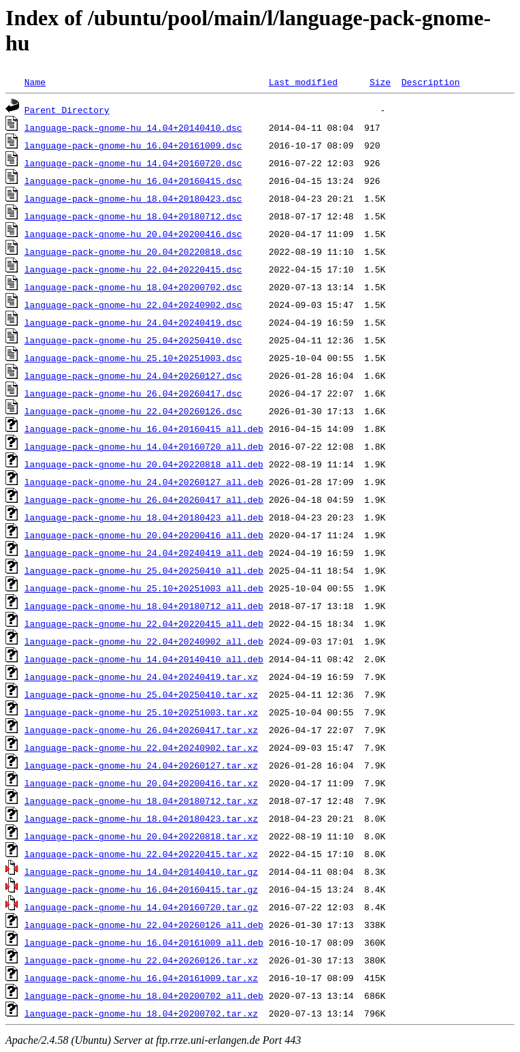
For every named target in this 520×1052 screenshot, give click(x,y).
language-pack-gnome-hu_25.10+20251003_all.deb (144, 588)
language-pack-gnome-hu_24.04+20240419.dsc (133, 322)
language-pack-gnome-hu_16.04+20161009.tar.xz (141, 978)
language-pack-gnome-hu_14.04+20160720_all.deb (144, 446)
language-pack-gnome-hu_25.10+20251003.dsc (133, 358)
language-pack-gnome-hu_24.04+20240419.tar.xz (141, 676)
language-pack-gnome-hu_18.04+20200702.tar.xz (141, 1013)
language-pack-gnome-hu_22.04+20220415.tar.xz (141, 854)
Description (431, 82)
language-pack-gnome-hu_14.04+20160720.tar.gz (141, 907)
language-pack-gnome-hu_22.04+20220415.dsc (133, 269)
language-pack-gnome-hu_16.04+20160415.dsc (133, 180)
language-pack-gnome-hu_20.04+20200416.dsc (133, 234)
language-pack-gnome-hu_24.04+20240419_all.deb (144, 552)
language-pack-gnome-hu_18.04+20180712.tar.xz (141, 800)
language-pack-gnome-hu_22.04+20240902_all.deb (144, 641)
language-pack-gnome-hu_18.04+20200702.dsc (133, 287)
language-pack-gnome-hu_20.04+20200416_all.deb (144, 535)
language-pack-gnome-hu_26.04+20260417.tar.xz (141, 730)
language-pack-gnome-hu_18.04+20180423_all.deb (144, 517)
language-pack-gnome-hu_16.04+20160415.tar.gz (141, 889)
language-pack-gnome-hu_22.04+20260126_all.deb (144, 924)
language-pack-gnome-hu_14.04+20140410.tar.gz (141, 871)
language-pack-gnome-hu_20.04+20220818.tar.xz (141, 836)
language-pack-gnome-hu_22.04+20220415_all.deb (144, 623)
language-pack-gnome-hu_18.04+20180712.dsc (133, 216)
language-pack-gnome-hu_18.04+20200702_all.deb (144, 995)
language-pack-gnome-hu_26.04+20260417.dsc (133, 393)
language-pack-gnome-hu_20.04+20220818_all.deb (144, 464)
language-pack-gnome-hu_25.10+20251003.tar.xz (141, 712)
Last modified (303, 82)
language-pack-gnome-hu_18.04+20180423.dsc (133, 198)
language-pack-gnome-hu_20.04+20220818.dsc (133, 251)
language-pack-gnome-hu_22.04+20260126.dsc (133, 411)
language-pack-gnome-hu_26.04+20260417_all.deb (144, 499)
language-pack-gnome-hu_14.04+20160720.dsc (133, 163)
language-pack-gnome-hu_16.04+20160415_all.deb (144, 428)
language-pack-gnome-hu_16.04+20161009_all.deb (144, 942)
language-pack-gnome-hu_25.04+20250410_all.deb (144, 570)
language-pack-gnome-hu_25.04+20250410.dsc (133, 340)
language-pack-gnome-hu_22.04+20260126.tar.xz (141, 960)
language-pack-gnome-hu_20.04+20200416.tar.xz (141, 783)
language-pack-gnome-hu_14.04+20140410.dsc (133, 127)
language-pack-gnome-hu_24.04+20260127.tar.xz (141, 765)
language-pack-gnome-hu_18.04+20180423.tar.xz (141, 818)
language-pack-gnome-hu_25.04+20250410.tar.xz (141, 694)
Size (380, 82)
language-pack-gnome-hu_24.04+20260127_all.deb (144, 482)
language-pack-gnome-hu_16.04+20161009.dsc (133, 145)
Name (35, 82)
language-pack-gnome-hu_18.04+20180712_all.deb (144, 606)
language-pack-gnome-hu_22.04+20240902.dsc (133, 304)
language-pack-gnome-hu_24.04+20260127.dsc (133, 375)
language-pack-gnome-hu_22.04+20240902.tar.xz (141, 747)
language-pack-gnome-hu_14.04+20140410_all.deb (144, 659)
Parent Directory (67, 110)
